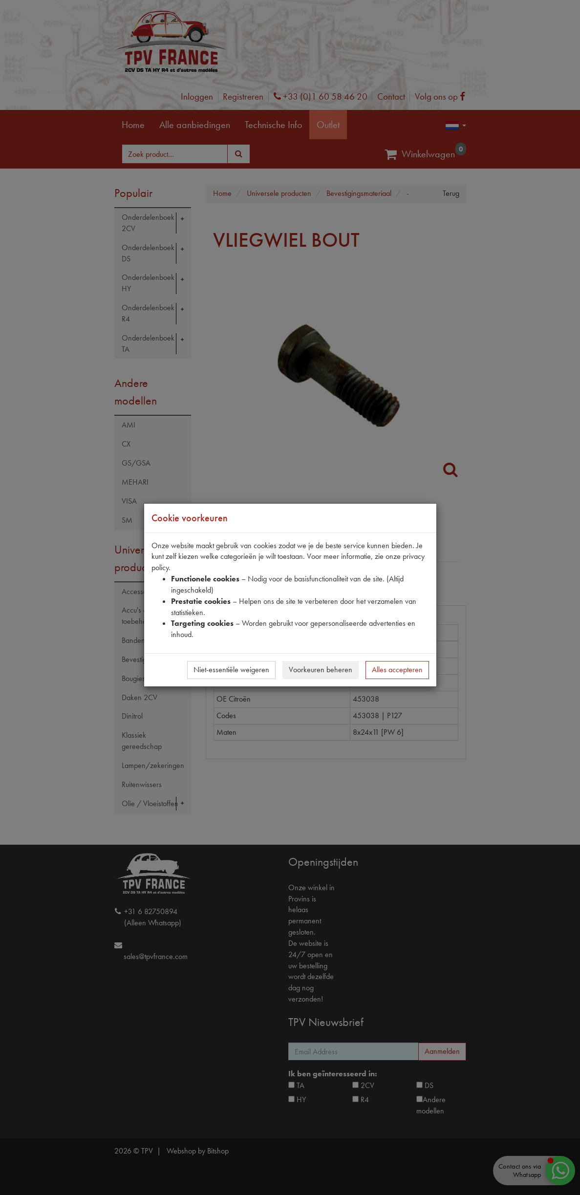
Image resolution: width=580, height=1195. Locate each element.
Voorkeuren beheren (320, 669)
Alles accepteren (397, 669)
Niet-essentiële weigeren (231, 669)
